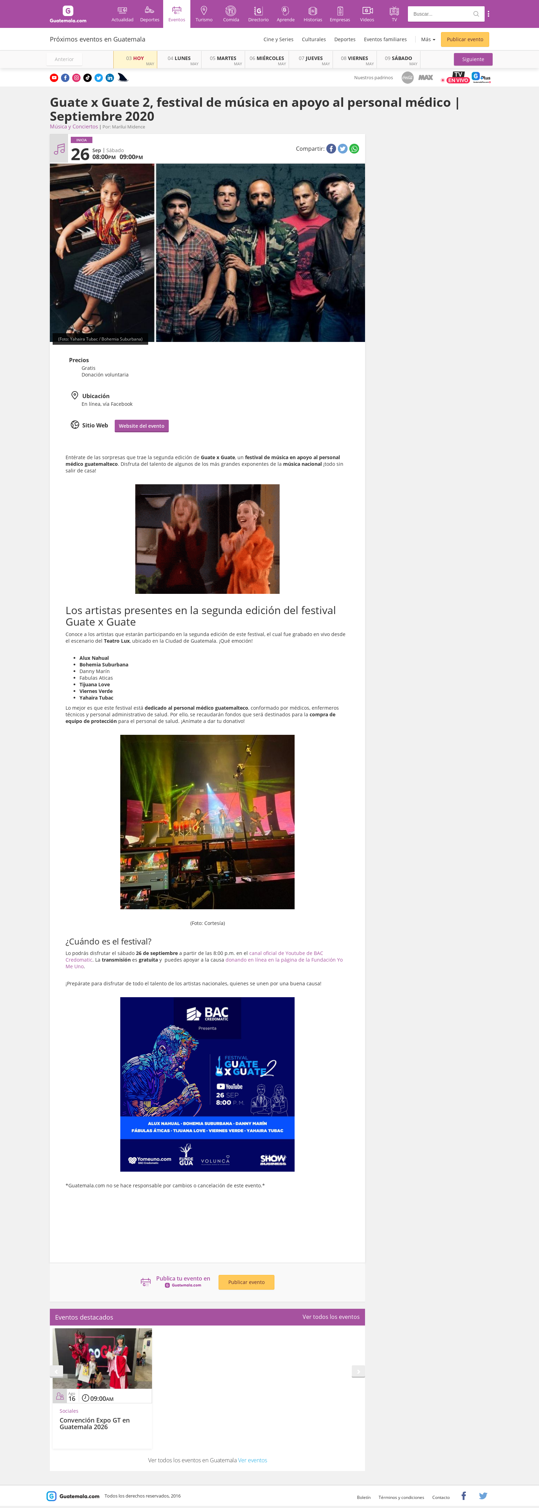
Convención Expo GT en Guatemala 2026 (95, 1423)
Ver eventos (252, 1460)
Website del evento (142, 426)
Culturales (314, 39)
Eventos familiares (385, 39)
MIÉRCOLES (267, 58)
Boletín (364, 1497)
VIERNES (354, 58)
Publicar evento (465, 39)
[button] (473, 59)
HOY (135, 58)
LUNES (179, 58)
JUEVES (311, 58)
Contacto (441, 1497)
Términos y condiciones (401, 1497)
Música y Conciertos (74, 126)
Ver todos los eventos (331, 1317)
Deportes (345, 39)
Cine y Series (279, 39)
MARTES (223, 58)
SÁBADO (398, 58)
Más (426, 39)
